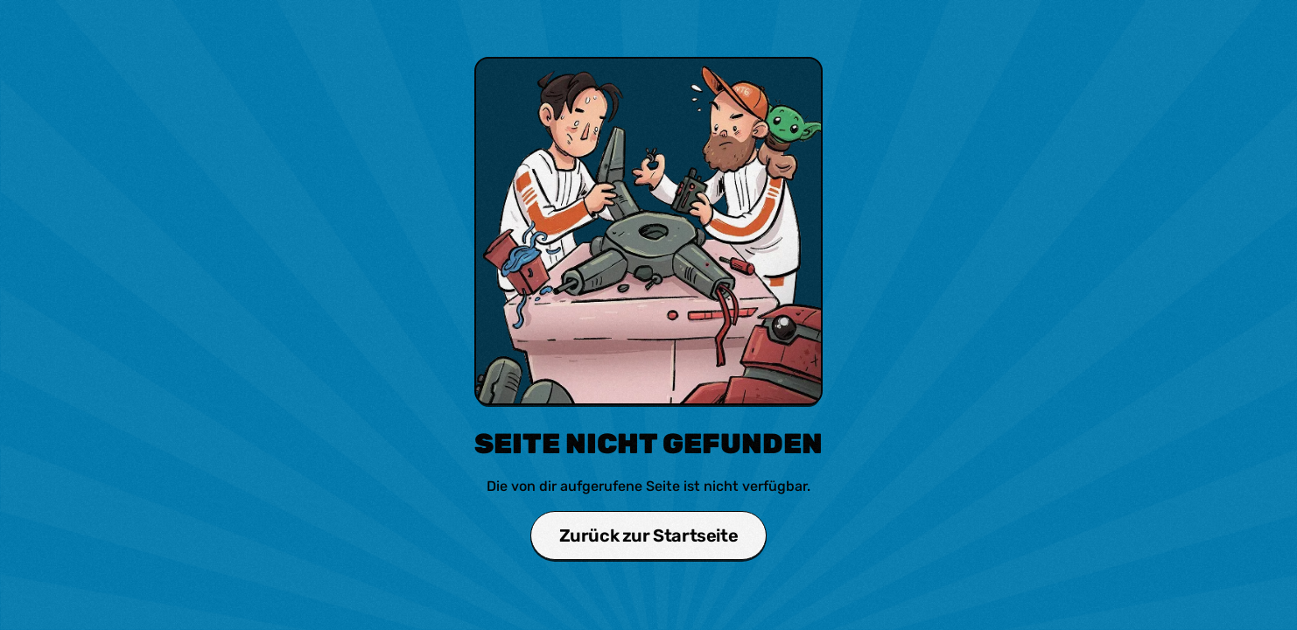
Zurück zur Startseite (649, 535)
